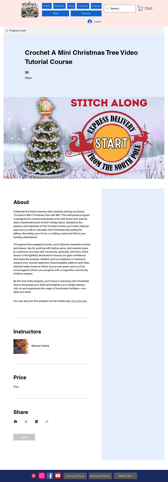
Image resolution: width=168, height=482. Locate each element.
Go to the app (79, 301)
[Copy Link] (47, 422)
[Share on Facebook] (15, 422)
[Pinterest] (34, 476)
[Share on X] (26, 422)
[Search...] (119, 8)
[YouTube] (58, 476)
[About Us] (125, 476)
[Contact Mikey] (75, 476)
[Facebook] (50, 476)
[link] (149, 8)
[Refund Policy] (100, 476)
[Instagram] (42, 476)
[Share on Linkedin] (36, 422)
